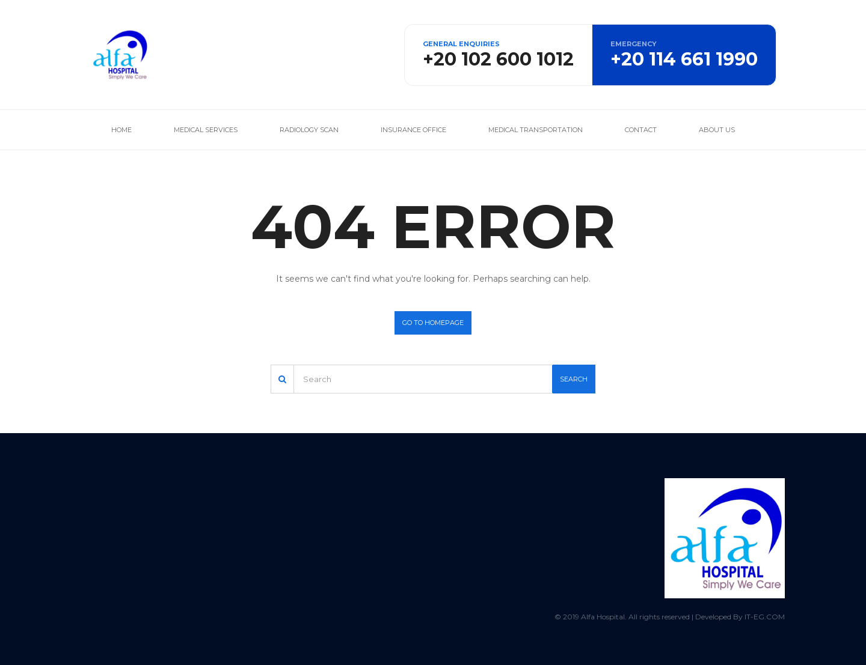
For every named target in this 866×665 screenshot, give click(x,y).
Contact (641, 130)
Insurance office (413, 130)
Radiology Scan (309, 130)
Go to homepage (433, 322)
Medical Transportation (535, 130)
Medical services (206, 130)
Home (121, 130)
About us (717, 130)
